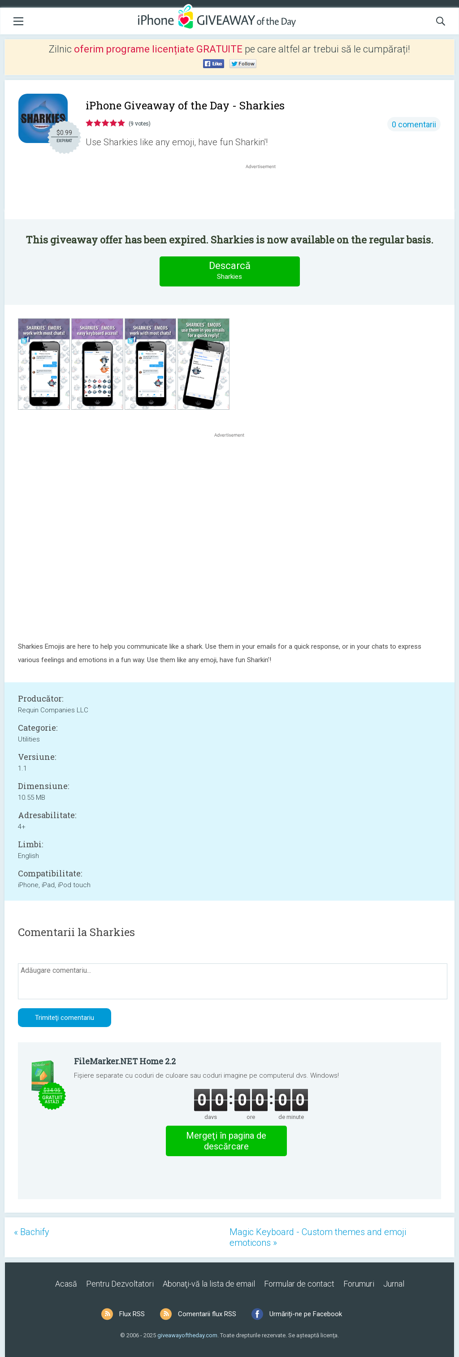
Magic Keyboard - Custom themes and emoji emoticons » (318, 1237)
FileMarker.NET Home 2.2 (125, 1061)
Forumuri (358, 1283)
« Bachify (31, 1232)
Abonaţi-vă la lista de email (209, 1283)
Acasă (66, 1283)
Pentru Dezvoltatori (120, 1283)
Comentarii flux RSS (207, 1314)
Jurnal (393, 1283)
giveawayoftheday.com (187, 1335)
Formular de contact (299, 1283)
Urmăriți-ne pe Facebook (305, 1314)
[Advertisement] (265, 192)
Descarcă (229, 271)
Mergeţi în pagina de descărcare (226, 1141)
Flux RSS (132, 1314)
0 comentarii (414, 124)
